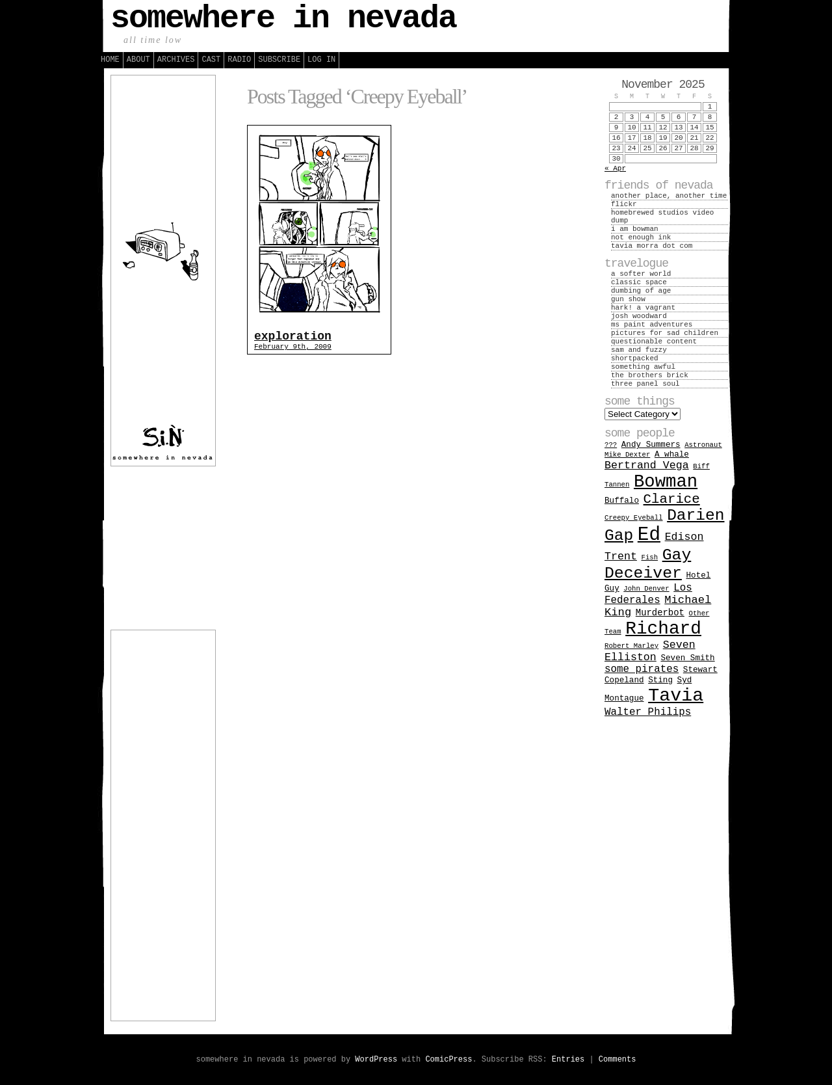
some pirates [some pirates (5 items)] (641, 669)
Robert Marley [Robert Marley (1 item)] (631, 646)
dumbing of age (641, 291)
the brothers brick (649, 375)
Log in (321, 59)
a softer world (641, 274)
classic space (639, 282)
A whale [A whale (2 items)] (672, 454)
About (138, 59)
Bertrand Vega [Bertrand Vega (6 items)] (646, 465)
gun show (628, 299)
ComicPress (448, 1059)
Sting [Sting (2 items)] (660, 680)
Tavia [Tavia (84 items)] (675, 695)
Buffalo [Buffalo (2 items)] (621, 500)
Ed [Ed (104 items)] (649, 535)
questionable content (654, 341)
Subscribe (279, 59)
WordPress (376, 1059)
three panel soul (645, 384)
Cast (211, 59)
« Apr (615, 168)
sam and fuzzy (639, 350)
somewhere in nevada (283, 18)
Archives (176, 59)
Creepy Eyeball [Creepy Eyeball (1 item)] (633, 518)
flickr (624, 204)
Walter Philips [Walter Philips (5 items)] (647, 712)
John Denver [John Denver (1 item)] (646, 589)
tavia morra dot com (651, 246)
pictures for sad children (664, 333)
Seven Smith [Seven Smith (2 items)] (687, 658)
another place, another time (669, 196)
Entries (568, 1059)
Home (110, 59)
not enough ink (641, 237)
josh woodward (639, 316)
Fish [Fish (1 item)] (650, 557)
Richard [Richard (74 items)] (663, 629)
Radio (239, 59)
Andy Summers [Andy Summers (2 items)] (651, 444)
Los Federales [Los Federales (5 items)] (648, 594)
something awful (643, 367)
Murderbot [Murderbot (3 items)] (660, 613)
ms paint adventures (651, 324)
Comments (617, 1059)
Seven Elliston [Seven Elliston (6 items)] (650, 651)
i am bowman (634, 229)
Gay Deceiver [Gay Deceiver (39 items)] (647, 564)
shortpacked (634, 358)
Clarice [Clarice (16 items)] (672, 499)
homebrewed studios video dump (662, 216)
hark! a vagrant (643, 308)
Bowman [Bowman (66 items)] (665, 482)
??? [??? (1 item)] (610, 445)
